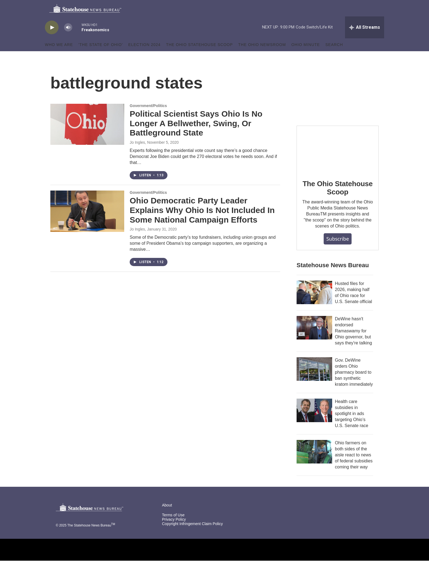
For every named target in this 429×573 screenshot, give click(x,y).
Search (334, 57)
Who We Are (59, 57)
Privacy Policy (174, 532)
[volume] (68, 40)
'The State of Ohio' (101, 57)
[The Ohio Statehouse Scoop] (337, 161)
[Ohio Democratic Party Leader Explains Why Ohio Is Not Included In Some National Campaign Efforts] (87, 223)
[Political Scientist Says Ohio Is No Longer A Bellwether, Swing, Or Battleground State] (87, 136)
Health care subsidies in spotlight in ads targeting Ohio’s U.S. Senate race (351, 425)
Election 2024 (144, 57)
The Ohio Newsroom (262, 57)
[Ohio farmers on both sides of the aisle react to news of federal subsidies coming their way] (314, 464)
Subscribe (337, 251)
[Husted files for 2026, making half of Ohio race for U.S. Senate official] (314, 304)
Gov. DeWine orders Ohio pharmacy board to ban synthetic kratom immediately (354, 384)
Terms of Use (173, 527)
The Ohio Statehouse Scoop (199, 57)
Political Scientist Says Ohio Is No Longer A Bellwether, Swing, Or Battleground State (196, 136)
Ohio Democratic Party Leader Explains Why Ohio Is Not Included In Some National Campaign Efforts (202, 222)
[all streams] (364, 40)
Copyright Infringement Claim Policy (192, 536)
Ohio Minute (305, 57)
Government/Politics (148, 118)
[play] (51, 40)
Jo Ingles (137, 154)
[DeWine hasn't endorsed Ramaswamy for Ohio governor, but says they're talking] (314, 340)
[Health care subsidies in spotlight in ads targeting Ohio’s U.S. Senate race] (314, 422)
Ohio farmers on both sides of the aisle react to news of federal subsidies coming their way (354, 467)
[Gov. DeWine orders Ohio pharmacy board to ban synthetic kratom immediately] (314, 381)
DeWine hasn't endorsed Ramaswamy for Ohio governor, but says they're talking (353, 343)
